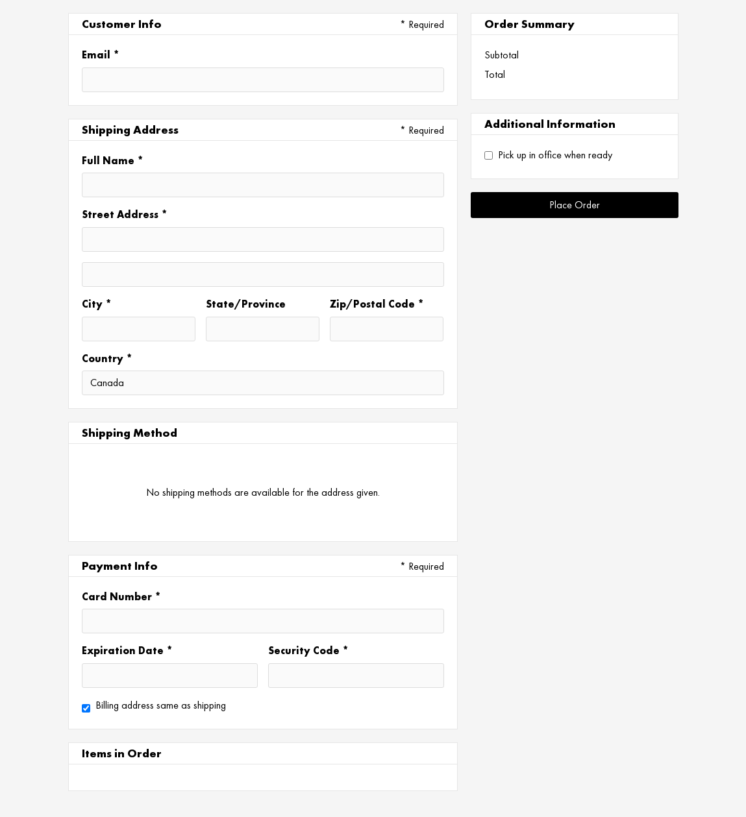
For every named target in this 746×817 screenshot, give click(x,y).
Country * (107, 358)
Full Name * (112, 160)
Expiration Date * (127, 650)
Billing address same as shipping (160, 705)
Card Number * (121, 596)
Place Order (574, 205)
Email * (100, 54)
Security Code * (308, 650)
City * (97, 303)
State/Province (246, 303)
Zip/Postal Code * (377, 303)
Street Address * (125, 214)
